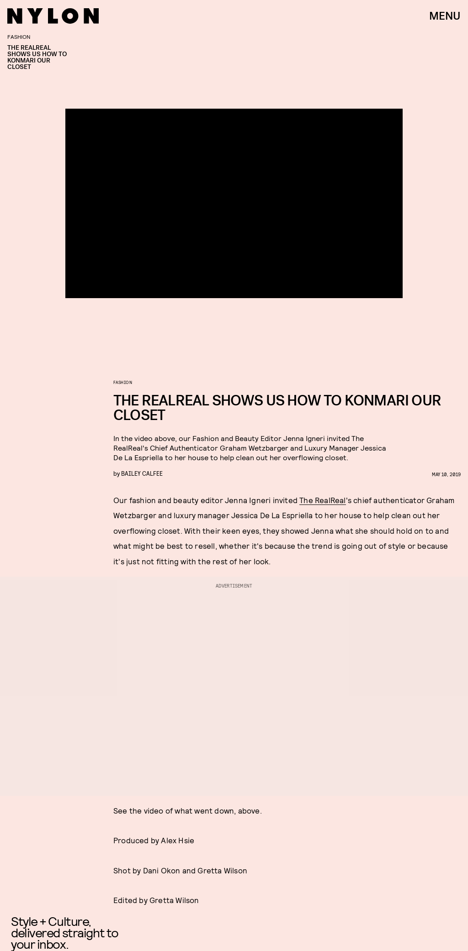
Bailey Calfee (142, 473)
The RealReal (322, 499)
